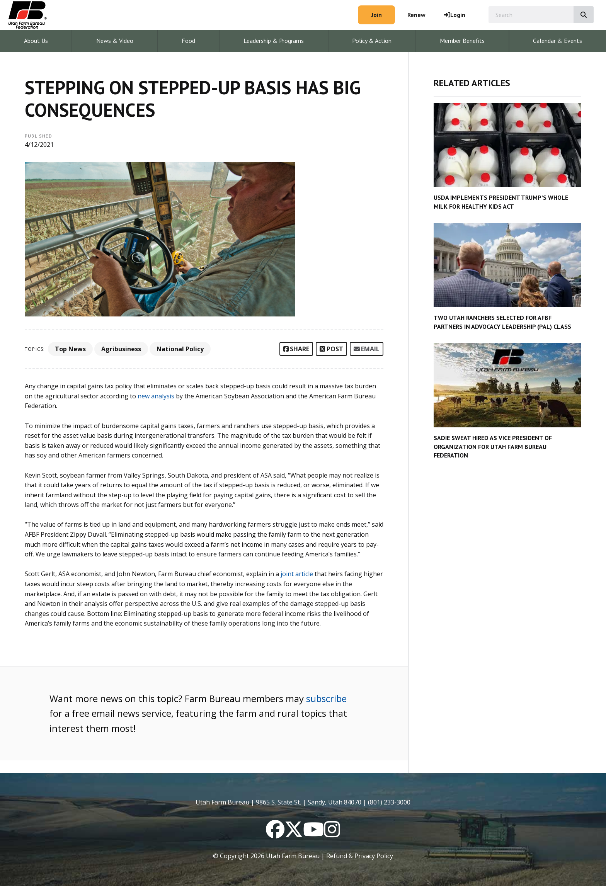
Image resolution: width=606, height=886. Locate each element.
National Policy (180, 349)
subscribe (326, 698)
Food (188, 40)
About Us (36, 40)
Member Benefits (462, 40)
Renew (416, 15)
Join (376, 15)
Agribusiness (121, 349)
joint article (297, 574)
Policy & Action (372, 40)
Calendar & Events (557, 40)
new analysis (156, 396)
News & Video (114, 40)
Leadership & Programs (273, 40)
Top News (70, 349)
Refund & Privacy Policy (359, 856)
